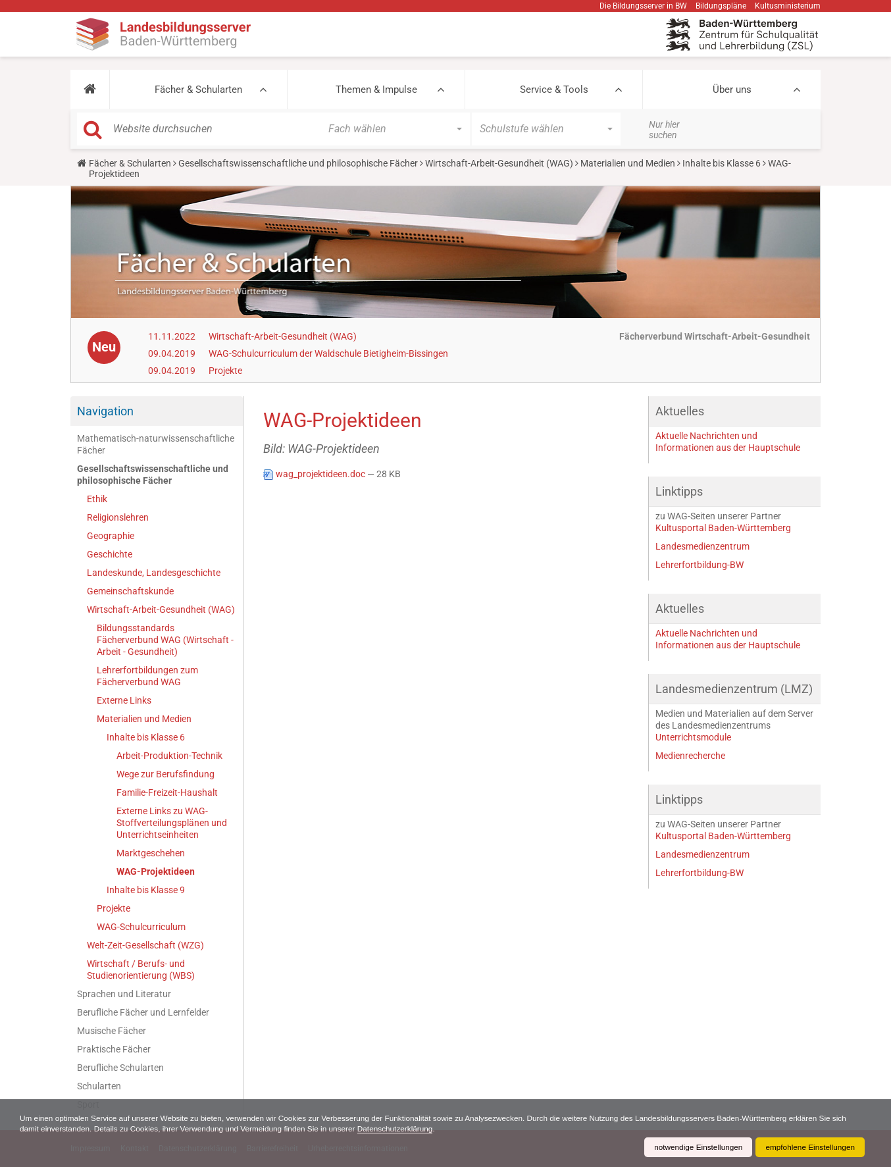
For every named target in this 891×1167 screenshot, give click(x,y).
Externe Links (124, 700)
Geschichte (109, 554)
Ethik (97, 499)
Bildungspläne (721, 6)
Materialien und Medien (627, 163)
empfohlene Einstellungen (809, 1147)
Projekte (225, 370)
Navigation (105, 411)
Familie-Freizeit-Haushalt (167, 792)
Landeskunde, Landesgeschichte (153, 572)
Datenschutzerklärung (401, 1128)
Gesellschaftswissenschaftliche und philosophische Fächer (298, 163)
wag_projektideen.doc (315, 474)
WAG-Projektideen (155, 871)
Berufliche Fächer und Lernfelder (143, 1012)
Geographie (110, 536)
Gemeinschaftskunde (130, 591)
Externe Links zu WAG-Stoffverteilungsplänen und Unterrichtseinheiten (171, 823)
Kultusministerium (788, 6)
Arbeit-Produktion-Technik (169, 755)
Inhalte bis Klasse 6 (721, 163)
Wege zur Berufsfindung (165, 774)
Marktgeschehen (150, 853)
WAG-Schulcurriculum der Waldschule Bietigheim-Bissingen (328, 353)
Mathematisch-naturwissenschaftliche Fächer (155, 444)
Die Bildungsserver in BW (643, 6)
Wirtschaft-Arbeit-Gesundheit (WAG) (499, 163)
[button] (90, 89)
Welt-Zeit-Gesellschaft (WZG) (145, 945)
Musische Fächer (111, 1030)
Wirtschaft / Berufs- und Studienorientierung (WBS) (141, 969)
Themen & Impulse (376, 89)
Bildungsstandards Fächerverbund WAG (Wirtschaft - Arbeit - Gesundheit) (165, 640)
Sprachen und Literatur (124, 994)
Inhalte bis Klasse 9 (146, 890)
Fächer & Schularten (198, 89)
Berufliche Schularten (120, 1067)
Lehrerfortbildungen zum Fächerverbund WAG (147, 676)
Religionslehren (118, 517)
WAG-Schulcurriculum (141, 926)
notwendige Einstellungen (696, 1147)
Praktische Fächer (114, 1049)
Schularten (99, 1086)
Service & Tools (554, 89)
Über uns (732, 89)
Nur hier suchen (664, 129)
